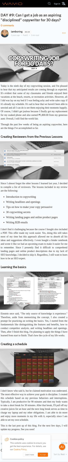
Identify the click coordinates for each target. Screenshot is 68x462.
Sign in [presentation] (57, 3)
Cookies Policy (20, 449)
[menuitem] (57, 3)
